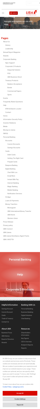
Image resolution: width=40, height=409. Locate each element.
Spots (9, 95)
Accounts (8, 141)
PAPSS (5, 133)
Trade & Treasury (7, 318)
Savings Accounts (13, 148)
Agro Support (10, 63)
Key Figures (25, 338)
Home (5, 116)
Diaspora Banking (11, 165)
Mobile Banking (12, 190)
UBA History (6, 336)
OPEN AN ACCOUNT (8, 4)
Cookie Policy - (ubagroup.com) (13, 387)
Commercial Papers (14, 91)
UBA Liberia (7, 232)
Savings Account (7, 309)
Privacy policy (8, 225)
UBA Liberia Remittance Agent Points (16, 236)
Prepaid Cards (12, 162)
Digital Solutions (26, 315)
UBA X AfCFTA (8, 239)
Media (5, 126)
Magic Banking (12, 186)
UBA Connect (8, 229)
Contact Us (5, 322)
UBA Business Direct (14, 77)
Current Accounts (13, 144)
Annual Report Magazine (11, 52)
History (7, 45)
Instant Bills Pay (13, 179)
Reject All (20, 405)
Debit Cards (11, 155)
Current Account (7, 312)
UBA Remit (11, 215)
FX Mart (8, 197)
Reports (24, 348)
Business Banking (27, 312)
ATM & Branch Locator (13, 109)
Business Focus (7, 333)
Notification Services (14, 194)
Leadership (9, 49)
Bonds (9, 88)
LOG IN (15, 13)
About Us (6, 42)
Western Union (12, 218)
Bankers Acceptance (14, 84)
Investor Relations (9, 123)
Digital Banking (10, 169)
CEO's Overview (26, 342)
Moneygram (11, 208)
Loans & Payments (12, 201)
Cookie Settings (20, 399)
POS (8, 73)
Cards (7, 151)
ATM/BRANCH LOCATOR (9, 3)
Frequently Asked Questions (13, 102)
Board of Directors (8, 339)
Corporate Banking (9, 59)
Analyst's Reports (27, 345)
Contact (8, 112)
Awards (6, 56)
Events (5, 98)
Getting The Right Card (15, 158)
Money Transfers (11, 204)
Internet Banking (13, 183)
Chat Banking (25, 318)
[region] (20, 382)
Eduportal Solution (13, 70)
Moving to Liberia (9, 130)
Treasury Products (11, 80)
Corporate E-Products (13, 66)
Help (4, 105)
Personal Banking (9, 137)
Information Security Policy (12, 119)
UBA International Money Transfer (19, 211)
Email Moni (11, 176)
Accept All (20, 393)
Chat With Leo (12, 172)
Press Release (8, 222)
